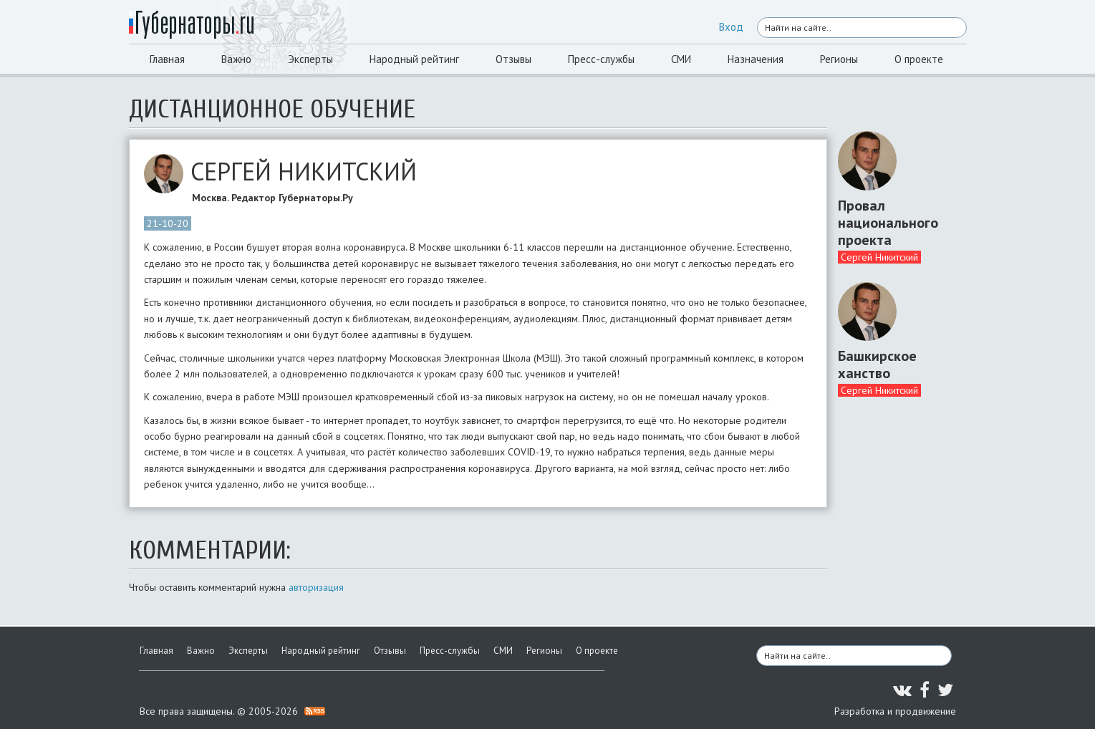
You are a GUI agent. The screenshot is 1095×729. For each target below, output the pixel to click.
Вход (731, 27)
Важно (236, 59)
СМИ (681, 59)
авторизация (316, 587)
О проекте (918, 59)
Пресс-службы (601, 59)
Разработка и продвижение (895, 711)
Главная (167, 59)
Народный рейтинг (414, 59)
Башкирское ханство (877, 364)
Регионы (839, 59)
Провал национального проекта (888, 222)
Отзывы (513, 59)
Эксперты (310, 59)
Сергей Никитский (879, 257)
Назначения (755, 59)
